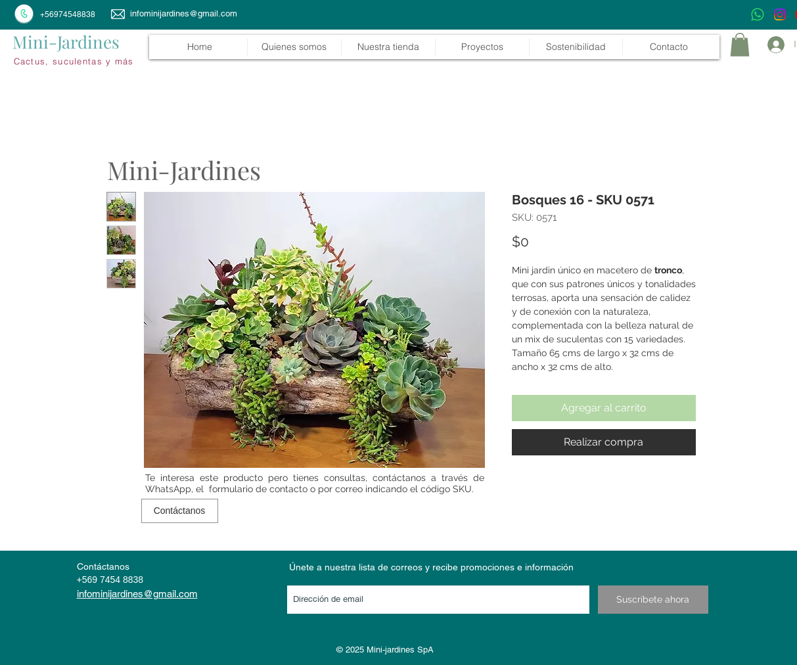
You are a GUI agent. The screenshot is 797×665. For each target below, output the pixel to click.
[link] (740, 45)
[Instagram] (780, 14)
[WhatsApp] (757, 14)
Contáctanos (103, 566)
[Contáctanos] (179, 511)
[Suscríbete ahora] (653, 599)
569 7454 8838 (112, 579)
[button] (388, 47)
